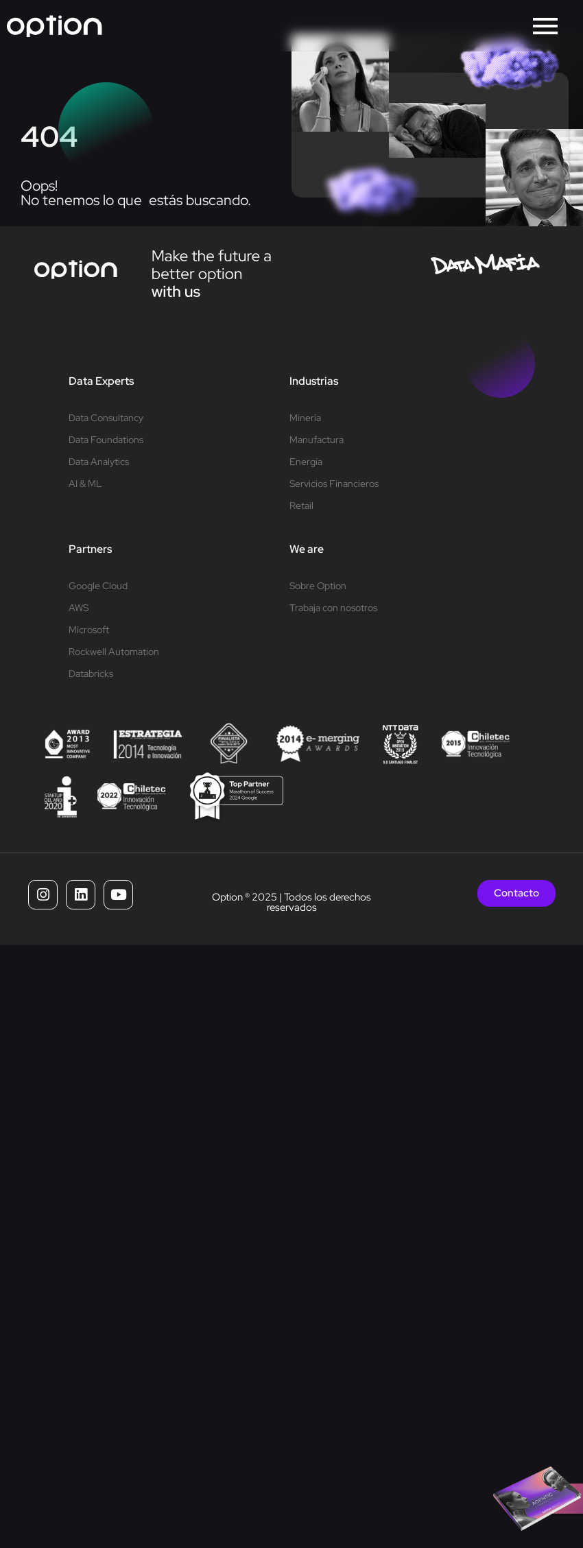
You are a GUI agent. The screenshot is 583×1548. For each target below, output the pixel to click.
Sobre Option (317, 586)
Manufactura (316, 439)
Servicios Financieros (334, 483)
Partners (90, 549)
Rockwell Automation (114, 651)
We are (306, 549)
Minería (305, 418)
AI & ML (85, 483)
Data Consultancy (106, 418)
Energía (305, 461)
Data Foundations (106, 439)
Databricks (91, 673)
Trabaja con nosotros (333, 608)
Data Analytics (99, 461)
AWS (78, 608)
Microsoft (89, 629)
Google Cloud (98, 586)
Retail (301, 505)
